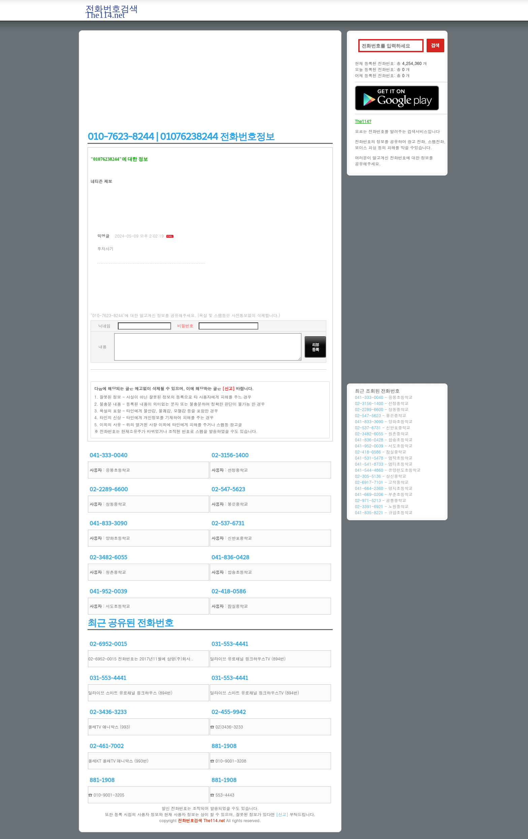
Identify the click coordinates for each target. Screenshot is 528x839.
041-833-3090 (108, 523)
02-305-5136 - (380, 476)
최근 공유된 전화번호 (130, 622)
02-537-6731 (227, 523)
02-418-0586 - (380, 452)
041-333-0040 (108, 455)
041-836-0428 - (383, 439)
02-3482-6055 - (381, 433)
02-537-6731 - (382, 427)
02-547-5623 (228, 489)
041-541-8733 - (383, 464)
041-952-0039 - (383, 445)
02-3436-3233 (108, 712)
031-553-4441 (229, 644)
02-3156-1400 (230, 455)
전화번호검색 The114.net (112, 12)
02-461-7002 (107, 746)
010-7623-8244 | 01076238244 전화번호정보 (181, 136)
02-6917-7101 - (381, 482)
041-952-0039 (108, 591)
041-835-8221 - (383, 512)
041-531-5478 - (383, 458)
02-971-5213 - (380, 500)
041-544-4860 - (388, 470)
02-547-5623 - (380, 415)
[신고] (282, 814)
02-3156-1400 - (381, 403)
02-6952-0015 (108, 644)
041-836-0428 (230, 557)
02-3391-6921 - (381, 506)
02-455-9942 (228, 712)
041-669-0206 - (383, 494)
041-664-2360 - (383, 488)
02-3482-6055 (108, 557)
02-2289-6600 (109, 489)
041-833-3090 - (383, 421)
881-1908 (223, 746)
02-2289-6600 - (381, 409)
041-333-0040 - (383, 397)
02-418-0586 (228, 591)
